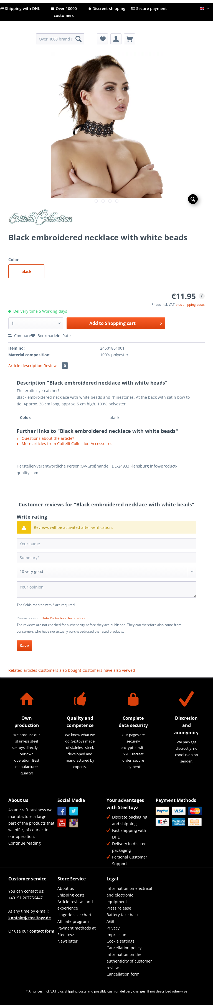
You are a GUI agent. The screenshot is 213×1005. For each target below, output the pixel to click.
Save (24, 645)
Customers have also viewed (108, 670)
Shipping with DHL (20, 8)
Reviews (56, 365)
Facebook (62, 811)
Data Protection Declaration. (63, 618)
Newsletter (67, 941)
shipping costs (76, 991)
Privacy (113, 928)
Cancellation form (123, 974)
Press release (118, 908)
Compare (19, 335)
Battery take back (122, 914)
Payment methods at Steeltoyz (76, 931)
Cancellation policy (123, 947)
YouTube (62, 823)
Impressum (117, 934)
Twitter (73, 811)
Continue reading (24, 843)
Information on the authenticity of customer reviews (129, 961)
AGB (110, 921)
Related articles (22, 670)
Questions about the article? (45, 438)
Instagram (73, 823)
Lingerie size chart (74, 914)
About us (65, 888)
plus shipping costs (190, 304)
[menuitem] (60, 41)
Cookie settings (120, 941)
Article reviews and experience (75, 905)
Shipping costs (71, 895)
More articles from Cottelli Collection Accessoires (64, 443)
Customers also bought (59, 670)
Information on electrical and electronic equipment (129, 895)
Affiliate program (73, 921)
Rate (63, 335)
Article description (25, 365)
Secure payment (149, 8)
